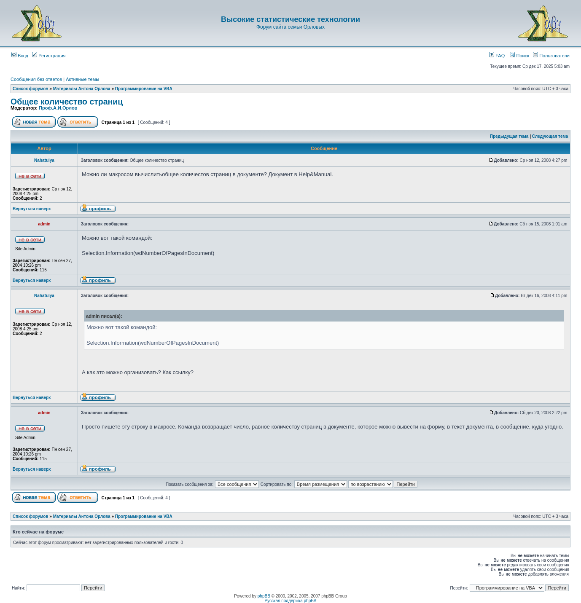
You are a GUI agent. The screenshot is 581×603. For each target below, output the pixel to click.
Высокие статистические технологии (290, 19)
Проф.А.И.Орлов (58, 107)
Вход (19, 55)
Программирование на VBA (143, 88)
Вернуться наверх (32, 208)
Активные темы (82, 79)
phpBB (264, 596)
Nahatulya (44, 160)
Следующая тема (550, 136)
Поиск (519, 55)
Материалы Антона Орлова (81, 88)
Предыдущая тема (509, 136)
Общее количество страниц (67, 101)
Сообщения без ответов (36, 79)
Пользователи (551, 55)
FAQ (497, 55)
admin (44, 224)
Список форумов (30, 88)
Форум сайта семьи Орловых (290, 27)
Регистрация (48, 55)
